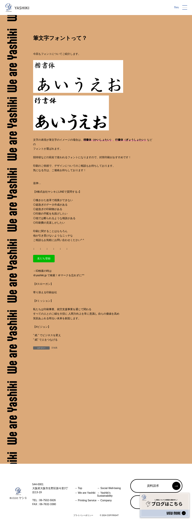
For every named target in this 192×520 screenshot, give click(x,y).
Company (104, 500)
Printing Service (85, 500)
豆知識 (54, 348)
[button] (44, 258)
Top (78, 488)
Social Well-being (109, 488)
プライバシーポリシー (83, 515)
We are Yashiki (84, 492)
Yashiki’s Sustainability (105, 494)
